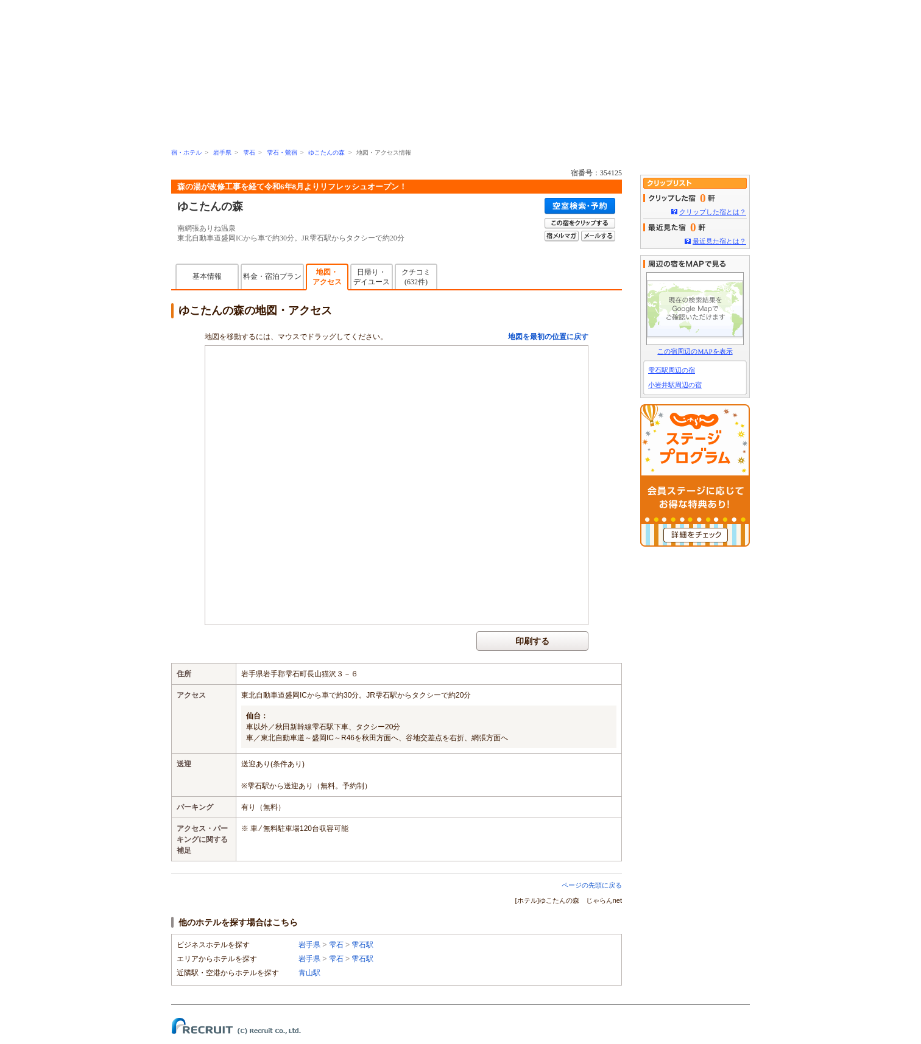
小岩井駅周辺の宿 (675, 384)
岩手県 (222, 152)
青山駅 (309, 973)
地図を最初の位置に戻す (548, 336)
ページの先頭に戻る (592, 885)
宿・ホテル (186, 152)
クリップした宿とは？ (712, 211)
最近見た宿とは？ (719, 241)
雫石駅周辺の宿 (671, 370)
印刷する (532, 641)
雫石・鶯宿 (282, 152)
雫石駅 (362, 945)
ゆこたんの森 (326, 152)
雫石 (249, 152)
